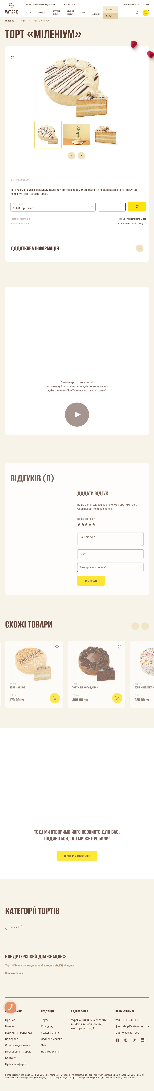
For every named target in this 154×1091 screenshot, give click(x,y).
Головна (9, 20)
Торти (28, 12)
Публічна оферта (15, 1064)
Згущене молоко (70, 13)
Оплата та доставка (17, 1045)
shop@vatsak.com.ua (136, 1026)
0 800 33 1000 (68, 4)
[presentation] (71, 155)
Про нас (10, 1020)
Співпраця (11, 1039)
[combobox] (53, 206)
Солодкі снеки (56, 13)
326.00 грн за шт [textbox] (23, 208)
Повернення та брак (18, 1051)
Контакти (11, 1057)
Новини (10, 1026)
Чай (83, 12)
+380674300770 (131, 1020)
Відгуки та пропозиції (18, 1032)
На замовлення (97, 13)
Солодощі (42, 12)
